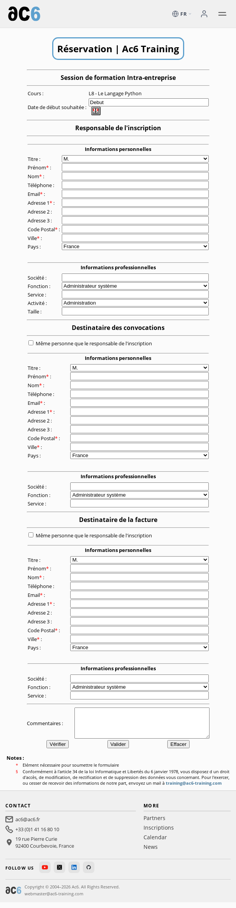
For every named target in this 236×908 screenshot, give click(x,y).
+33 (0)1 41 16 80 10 (37, 835)
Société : (38, 277)
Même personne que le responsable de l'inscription (94, 343)
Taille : (35, 311)
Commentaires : (45, 725)
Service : (37, 294)
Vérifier (58, 750)
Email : (37, 194)
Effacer (178, 750)
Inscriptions (159, 833)
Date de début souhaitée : (57, 107)
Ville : (35, 238)
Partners (154, 823)
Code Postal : (44, 229)
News (151, 852)
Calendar (155, 843)
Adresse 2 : (40, 211)
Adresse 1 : (42, 202)
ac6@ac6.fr (27, 825)
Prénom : (40, 167)
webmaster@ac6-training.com (54, 899)
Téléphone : (41, 185)
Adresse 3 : (40, 220)
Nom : (36, 176)
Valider (118, 750)
